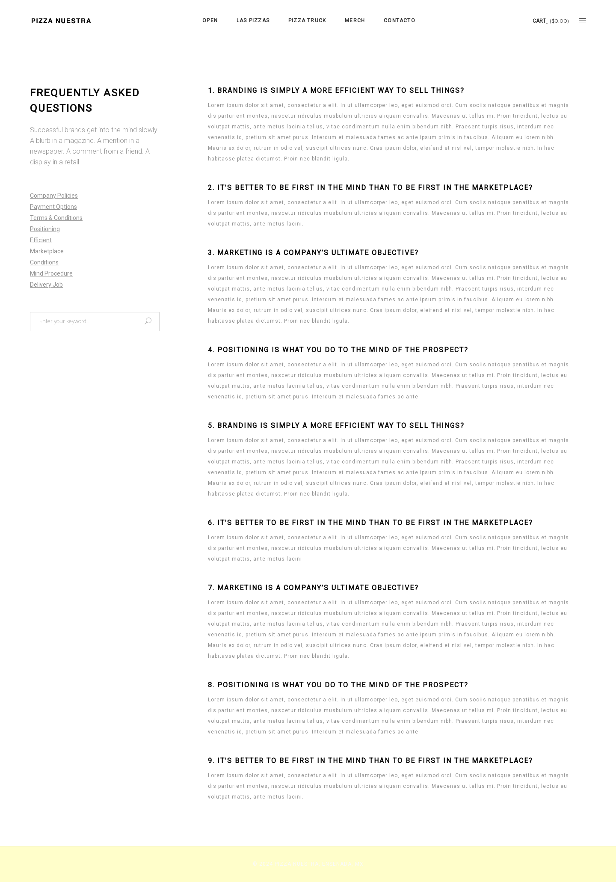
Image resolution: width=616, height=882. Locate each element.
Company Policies (54, 195)
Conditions (44, 262)
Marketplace (47, 251)
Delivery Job (46, 284)
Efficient (41, 240)
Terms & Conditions (56, 217)
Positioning (45, 229)
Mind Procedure (51, 273)
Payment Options (53, 206)
